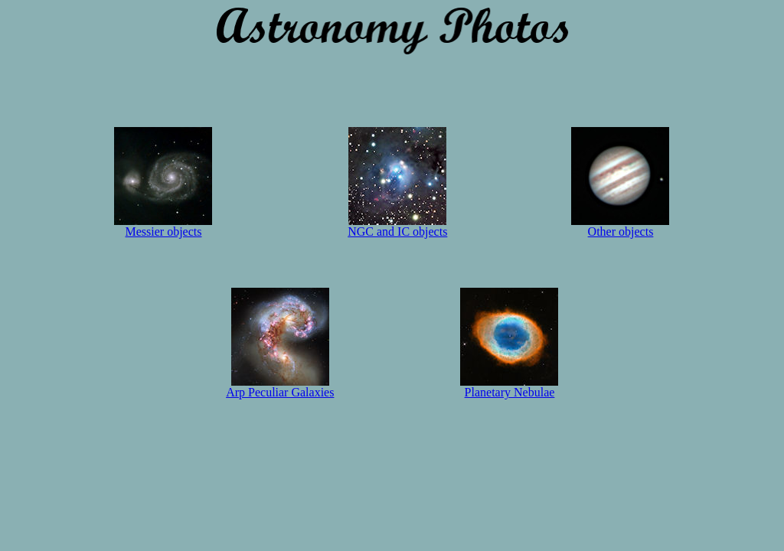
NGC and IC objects (397, 226)
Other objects (620, 226)
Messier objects (163, 226)
